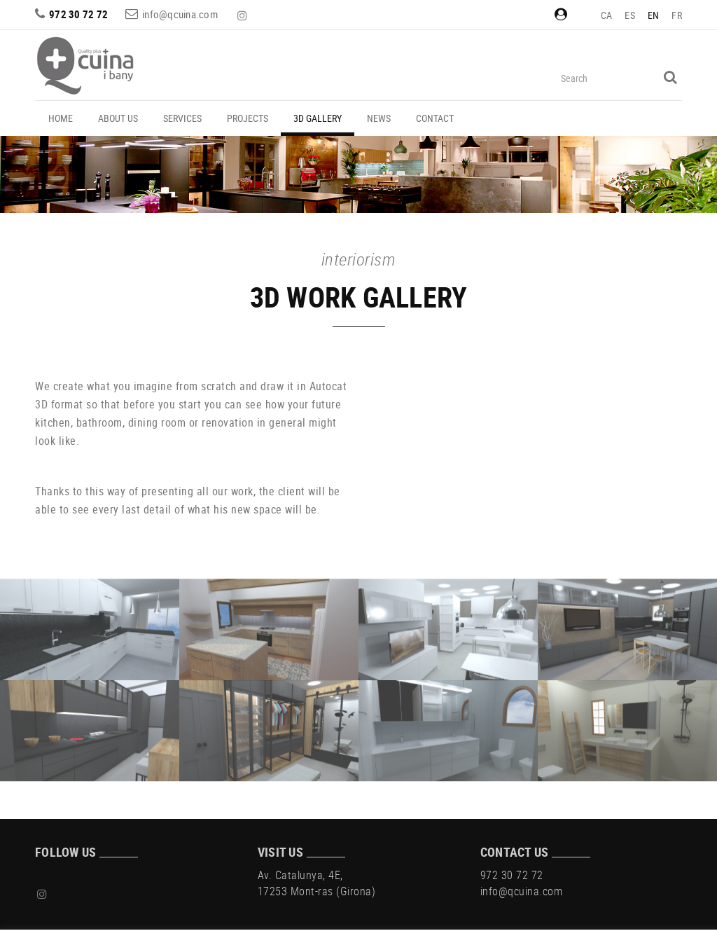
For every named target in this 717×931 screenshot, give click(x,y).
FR (676, 15)
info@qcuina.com (180, 14)
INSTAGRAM (243, 15)
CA (607, 15)
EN (654, 15)
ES (630, 15)
